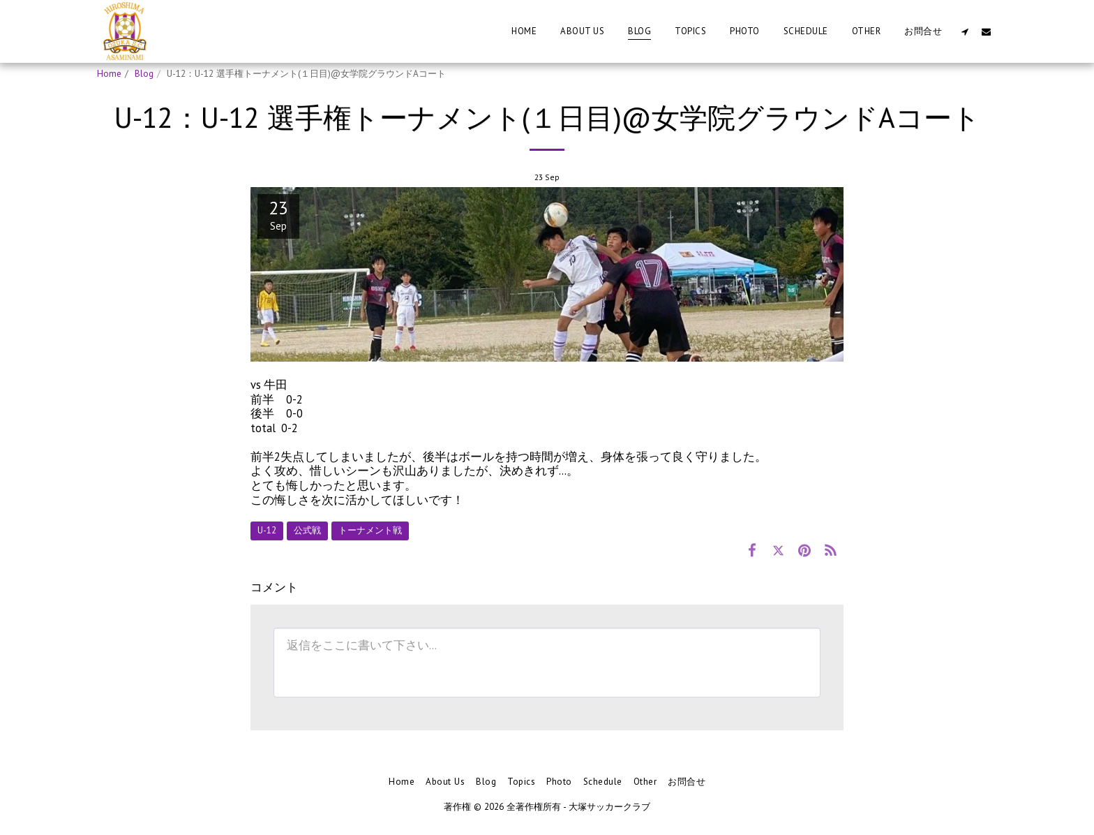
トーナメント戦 (370, 530)
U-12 (266, 530)
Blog (144, 74)
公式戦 (307, 530)
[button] (964, 31)
